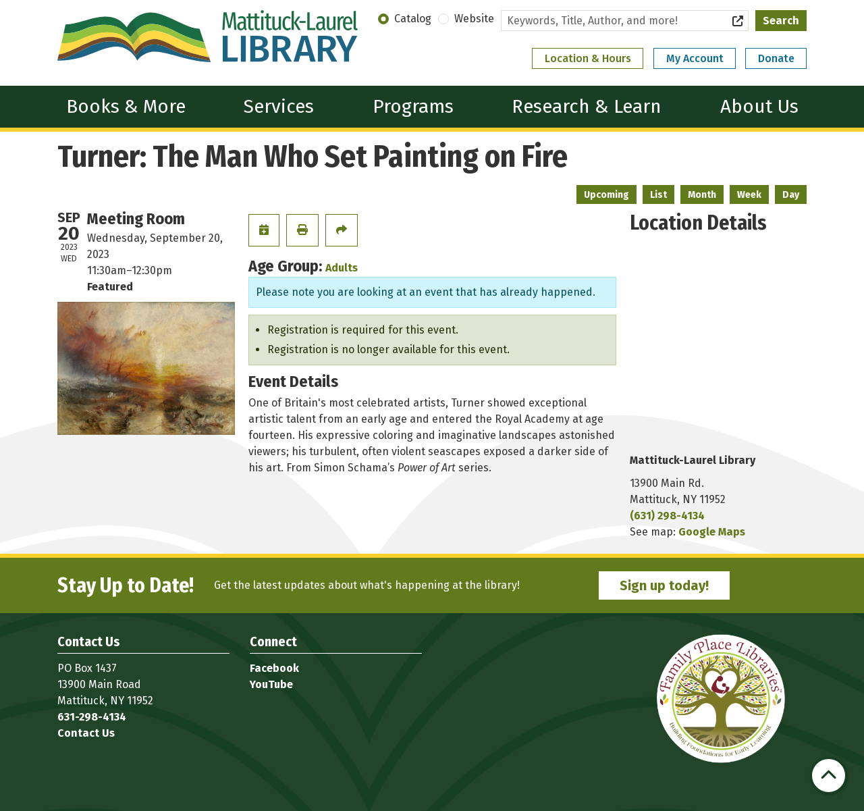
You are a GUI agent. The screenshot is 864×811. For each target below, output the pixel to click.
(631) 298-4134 (667, 515)
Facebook (274, 668)
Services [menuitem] (279, 106)
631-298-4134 (91, 716)
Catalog (412, 18)
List (658, 195)
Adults (341, 267)
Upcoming (606, 195)
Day (790, 195)
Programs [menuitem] (413, 106)
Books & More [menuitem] (126, 106)
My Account (695, 58)
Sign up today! (664, 585)
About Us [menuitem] (759, 106)
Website (474, 18)
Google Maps (711, 531)
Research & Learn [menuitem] (587, 106)
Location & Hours (588, 58)
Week (749, 195)
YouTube (271, 684)
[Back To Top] (828, 775)
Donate (776, 58)
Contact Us (86, 733)
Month (702, 195)
